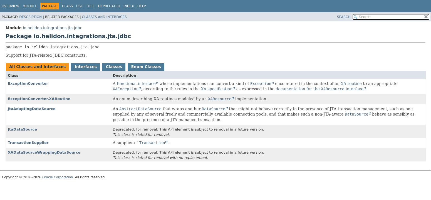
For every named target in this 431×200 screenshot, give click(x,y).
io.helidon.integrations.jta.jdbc (52, 28)
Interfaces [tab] (86, 66)
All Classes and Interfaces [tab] (37, 66)
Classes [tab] (114, 66)
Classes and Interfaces (104, 17)
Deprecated (109, 6)
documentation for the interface (319, 89)
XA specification (216, 89)
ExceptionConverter (28, 83)
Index (128, 6)
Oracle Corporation (57, 177)
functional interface (136, 83)
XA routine (351, 83)
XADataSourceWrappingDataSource (44, 152)
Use (79, 6)
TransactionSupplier (28, 143)
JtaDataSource (22, 129)
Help (141, 6)
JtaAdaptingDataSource (32, 109)
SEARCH (344, 17)
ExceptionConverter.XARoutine (39, 99)
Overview (10, 6)
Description (30, 17)
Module (30, 6)
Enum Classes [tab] (146, 66)
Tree (90, 6)
